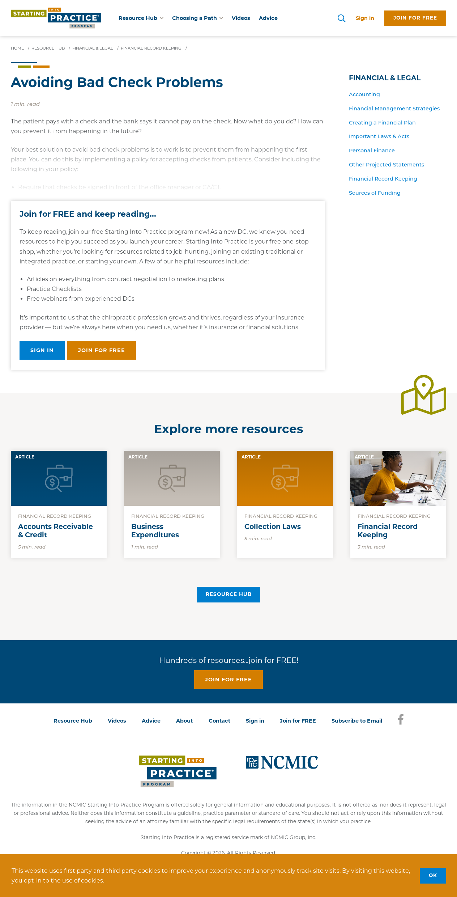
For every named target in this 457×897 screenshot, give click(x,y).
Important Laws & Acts (379, 136)
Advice (268, 18)
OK (433, 875)
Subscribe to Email (357, 721)
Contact (219, 721)
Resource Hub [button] (141, 18)
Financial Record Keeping (383, 178)
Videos (241, 18)
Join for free (415, 18)
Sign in (365, 18)
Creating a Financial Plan (382, 122)
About (184, 721)
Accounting (364, 94)
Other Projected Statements (386, 164)
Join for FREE (298, 721)
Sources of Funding (375, 193)
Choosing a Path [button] (197, 18)
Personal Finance (372, 150)
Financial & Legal (384, 78)
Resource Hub (229, 594)
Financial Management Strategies (394, 108)
